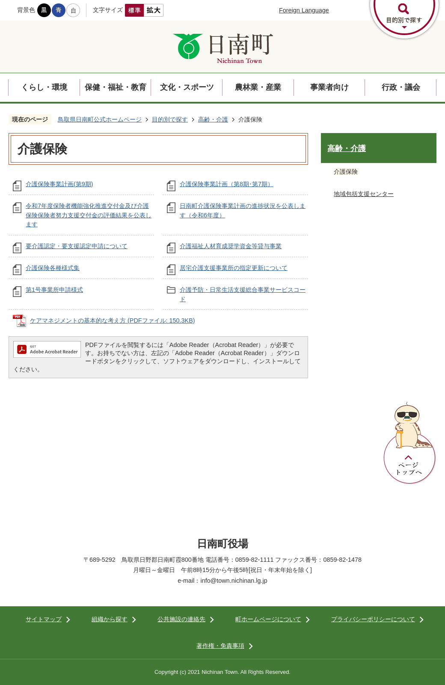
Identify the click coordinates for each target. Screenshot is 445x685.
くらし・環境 (44, 87)
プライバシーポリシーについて (373, 619)
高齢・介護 (213, 119)
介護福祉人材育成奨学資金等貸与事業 (231, 246)
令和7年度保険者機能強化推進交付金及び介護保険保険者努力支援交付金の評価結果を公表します (88, 215)
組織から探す (110, 619)
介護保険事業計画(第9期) (59, 184)
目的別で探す (170, 119)
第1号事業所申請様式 (54, 289)
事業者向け (329, 87)
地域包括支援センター (364, 193)
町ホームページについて (268, 619)
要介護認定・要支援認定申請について (77, 246)
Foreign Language (304, 10)
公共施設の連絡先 (181, 619)
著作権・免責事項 (220, 645)
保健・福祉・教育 (115, 87)
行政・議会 (401, 87)
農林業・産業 (258, 87)
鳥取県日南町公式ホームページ (100, 119)
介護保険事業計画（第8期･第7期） (226, 184)
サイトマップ (44, 619)
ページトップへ (409, 443)
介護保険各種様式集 (53, 267)
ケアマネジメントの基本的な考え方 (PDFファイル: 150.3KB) (112, 320)
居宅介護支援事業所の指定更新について (234, 267)
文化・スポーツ (187, 87)
